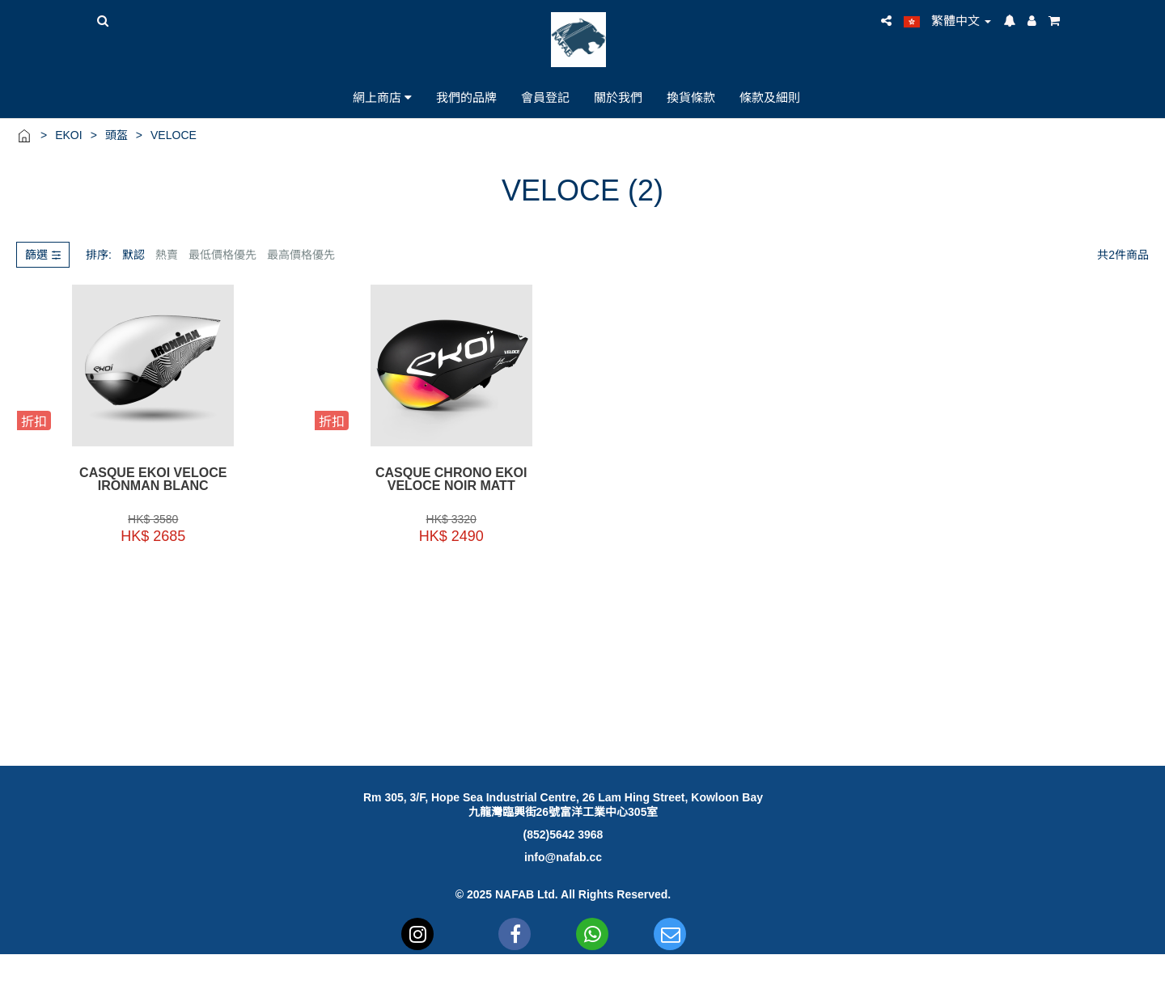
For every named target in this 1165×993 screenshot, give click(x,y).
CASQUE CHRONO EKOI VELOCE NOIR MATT (438, 479)
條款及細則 (769, 97)
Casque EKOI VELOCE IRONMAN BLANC (148, 479)
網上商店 (382, 97)
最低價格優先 (222, 254)
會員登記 (545, 97)
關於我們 (618, 97)
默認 (133, 254)
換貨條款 (691, 97)
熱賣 (166, 254)
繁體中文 (947, 20)
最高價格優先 (301, 254)
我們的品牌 (466, 97)
